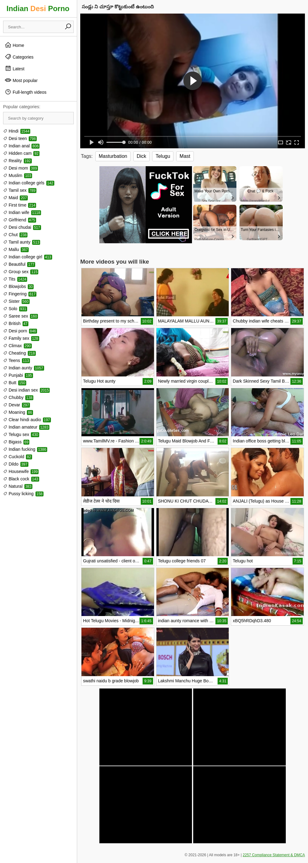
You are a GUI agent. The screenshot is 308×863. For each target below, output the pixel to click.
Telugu (163, 156)
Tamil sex (19, 190)
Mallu (16, 249)
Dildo (15, 464)
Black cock (21, 478)
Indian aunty (23, 367)
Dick (141, 156)
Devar (16, 404)
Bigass (16, 441)
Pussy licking (23, 493)
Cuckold (17, 456)
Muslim (17, 175)
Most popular (21, 80)
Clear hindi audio (27, 419)
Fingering (19, 293)
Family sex (21, 338)
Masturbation (113, 156)
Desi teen (20, 138)
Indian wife (22, 212)
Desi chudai (22, 227)
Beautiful (19, 264)
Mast (185, 156)
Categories (19, 56)
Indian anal (21, 145)
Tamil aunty (21, 242)
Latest (14, 68)
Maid (15, 197)
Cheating (19, 353)
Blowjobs (18, 286)
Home (14, 45)
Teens (16, 360)
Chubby (18, 397)
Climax (17, 345)
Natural (17, 486)
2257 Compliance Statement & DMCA (274, 855)
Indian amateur (26, 427)
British (15, 323)
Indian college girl (27, 256)
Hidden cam (21, 153)
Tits (15, 279)
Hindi (16, 131)
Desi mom (20, 168)
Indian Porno (37, 8)
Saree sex (20, 316)
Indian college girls (28, 182)
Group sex (20, 271)
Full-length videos (26, 91)
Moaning (18, 412)
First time (19, 205)
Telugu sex (21, 434)
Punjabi (18, 375)
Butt (14, 382)
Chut (15, 234)
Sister (16, 301)
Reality (17, 160)
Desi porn (20, 330)
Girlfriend (19, 219)
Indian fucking (25, 449)
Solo (15, 308)
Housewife (21, 471)
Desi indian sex (26, 390)
